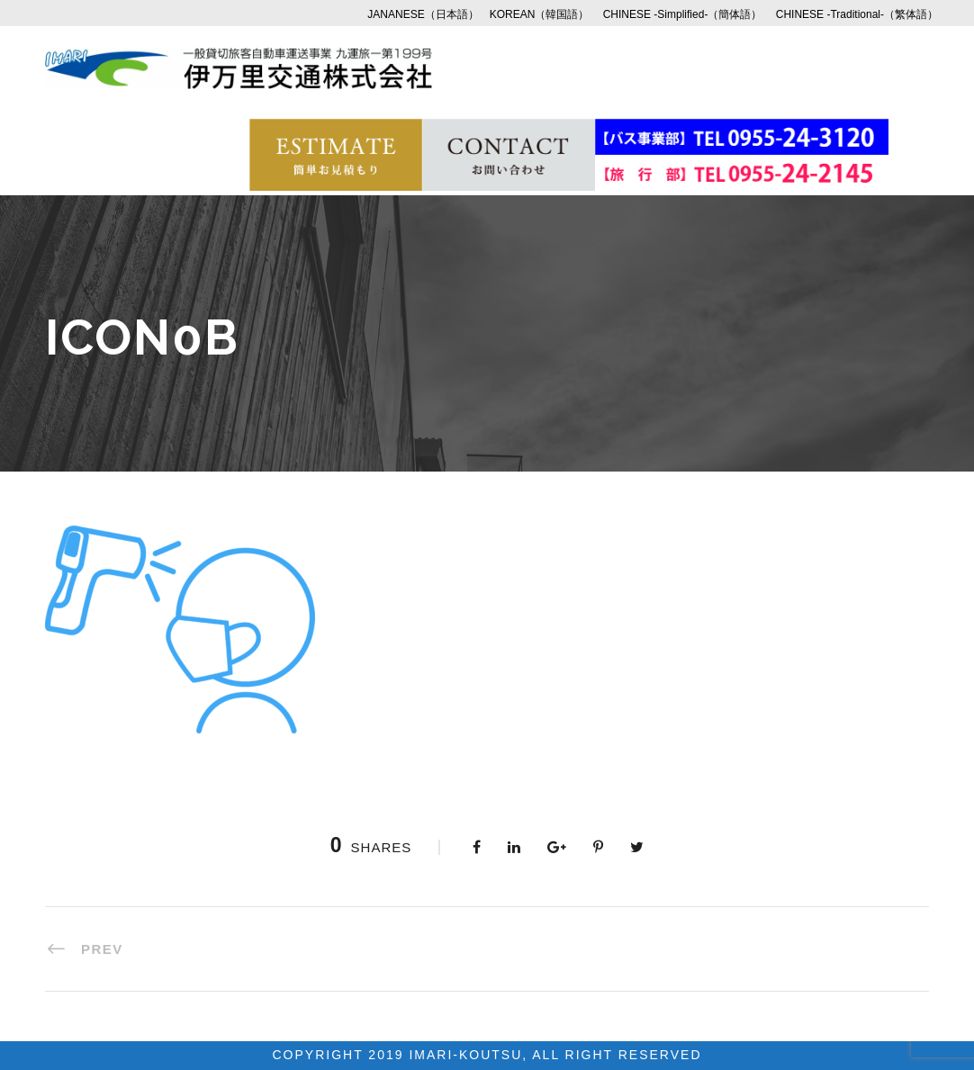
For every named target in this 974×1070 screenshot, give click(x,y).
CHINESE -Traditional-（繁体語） (857, 14)
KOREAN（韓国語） (540, 14)
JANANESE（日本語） (422, 14)
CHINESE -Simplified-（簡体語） (682, 14)
